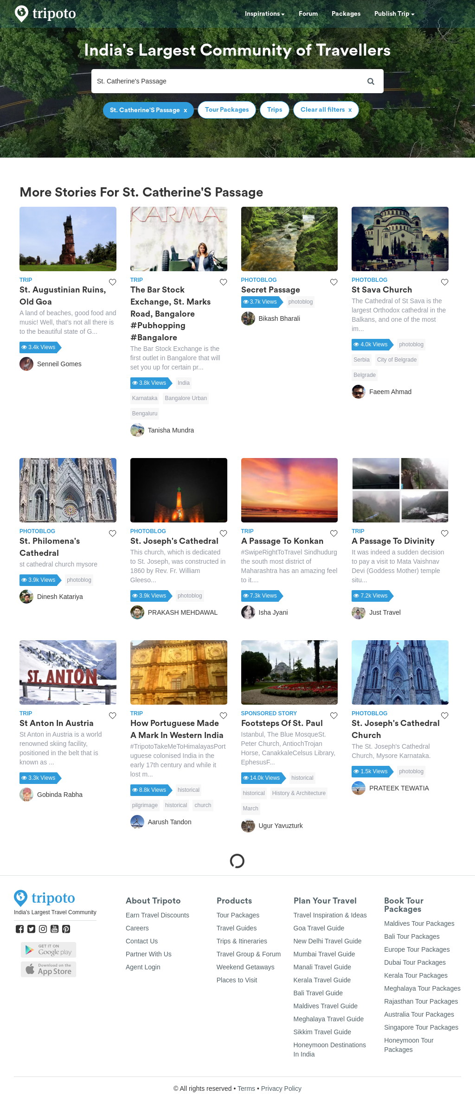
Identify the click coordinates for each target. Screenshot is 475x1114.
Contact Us (142, 941)
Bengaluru (145, 413)
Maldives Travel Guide (326, 1006)
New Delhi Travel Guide (328, 941)
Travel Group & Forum (249, 954)
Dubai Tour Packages (415, 962)
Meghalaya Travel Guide (329, 1019)
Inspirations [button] (265, 14)
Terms (246, 1088)
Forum (308, 14)
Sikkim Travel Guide (322, 1032)
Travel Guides (237, 928)
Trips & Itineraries (242, 941)
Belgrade (364, 375)
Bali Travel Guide (318, 993)
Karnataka (145, 398)
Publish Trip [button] (394, 14)
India (184, 383)
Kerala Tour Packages (416, 975)
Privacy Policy (281, 1088)
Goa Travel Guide (319, 928)
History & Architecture (299, 793)
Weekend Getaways (246, 967)
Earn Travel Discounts (157, 915)
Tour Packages (238, 915)
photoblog (301, 302)
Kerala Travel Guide (322, 980)
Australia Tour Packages (419, 1014)
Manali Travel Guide (323, 967)
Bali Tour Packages (412, 936)
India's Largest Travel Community (55, 912)
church (202, 805)
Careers (137, 928)
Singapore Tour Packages (421, 1027)
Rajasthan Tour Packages (421, 1001)
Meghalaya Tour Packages (422, 988)
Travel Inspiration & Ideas (330, 915)
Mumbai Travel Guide (324, 954)
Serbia (361, 359)
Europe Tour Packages (416, 949)
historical (188, 790)
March (250, 808)
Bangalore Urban (186, 398)
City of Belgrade (397, 359)
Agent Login (143, 967)
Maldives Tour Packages (419, 923)
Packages (346, 14)
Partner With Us (149, 954)
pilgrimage (145, 805)
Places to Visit (237, 980)
